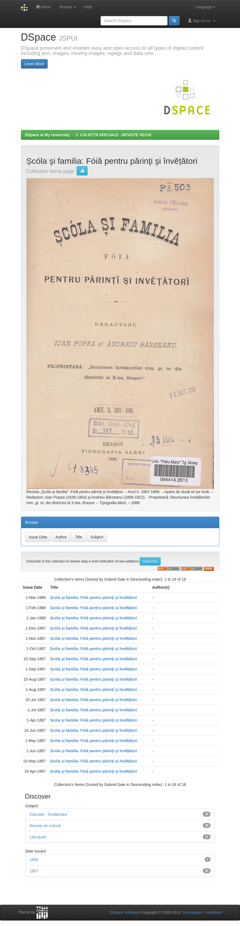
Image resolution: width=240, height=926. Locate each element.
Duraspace (192, 912)
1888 (34, 859)
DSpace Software (125, 912)
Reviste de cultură (45, 826)
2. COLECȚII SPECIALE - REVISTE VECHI (113, 135)
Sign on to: (201, 20)
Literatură (38, 837)
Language (205, 7)
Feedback (213, 912)
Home (43, 6)
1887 (34, 871)
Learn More (34, 64)
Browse (67, 7)
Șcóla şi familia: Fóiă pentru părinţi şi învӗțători (93, 597)
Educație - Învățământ (48, 814)
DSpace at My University (47, 135)
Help (88, 7)
